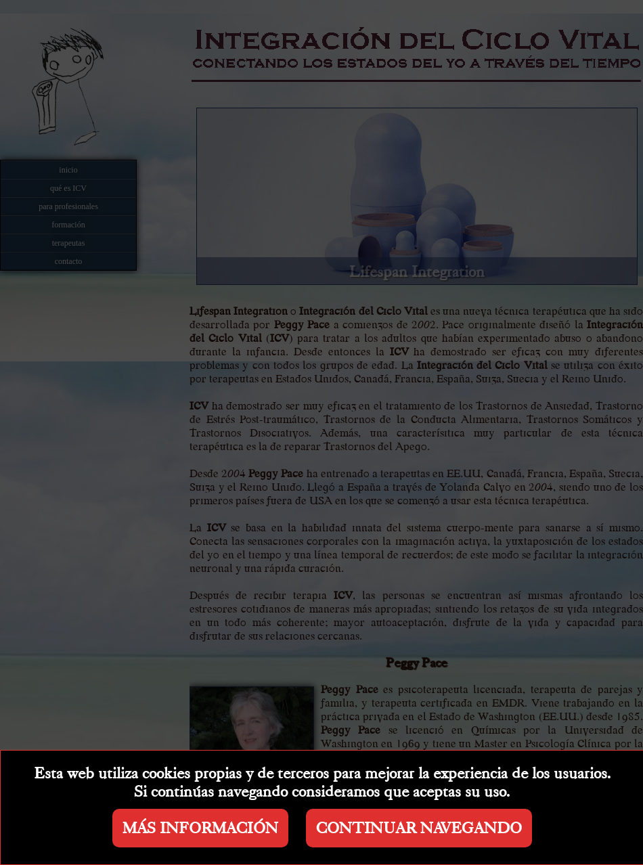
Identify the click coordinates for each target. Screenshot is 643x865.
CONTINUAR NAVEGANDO (419, 828)
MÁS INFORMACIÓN (200, 828)
